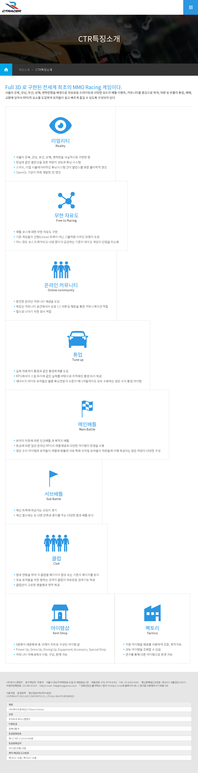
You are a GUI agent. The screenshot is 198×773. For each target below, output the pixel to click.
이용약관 (10, 693)
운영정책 (21, 693)
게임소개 (24, 70)
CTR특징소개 (43, 70)
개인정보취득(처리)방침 (39, 693)
